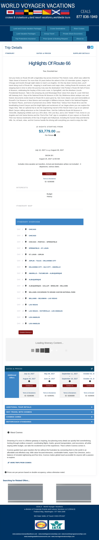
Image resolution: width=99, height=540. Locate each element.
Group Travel (49, 34)
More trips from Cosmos (19, 462)
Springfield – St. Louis (38, 248)
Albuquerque (35, 279)
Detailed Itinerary (25, 332)
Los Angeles (34, 317)
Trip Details (13, 47)
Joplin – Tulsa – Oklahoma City (42, 261)
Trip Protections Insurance (25, 39)
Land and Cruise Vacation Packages (27, 29)
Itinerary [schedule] (9, 53)
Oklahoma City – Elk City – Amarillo (45, 267)
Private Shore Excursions (72, 34)
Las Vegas (33, 305)
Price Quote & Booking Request (55, 39)
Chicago (32, 229)
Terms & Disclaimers (49, 179)
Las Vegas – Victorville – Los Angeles (46, 311)
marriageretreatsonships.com (65, 536)
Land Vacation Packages (25, 34)
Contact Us (49, 174)
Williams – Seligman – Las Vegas (43, 298)
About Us (80, 39)
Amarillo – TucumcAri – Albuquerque (45, 273)
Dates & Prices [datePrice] (44, 53)
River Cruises (79, 29)
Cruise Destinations (57, 29)
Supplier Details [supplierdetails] (81, 53)
